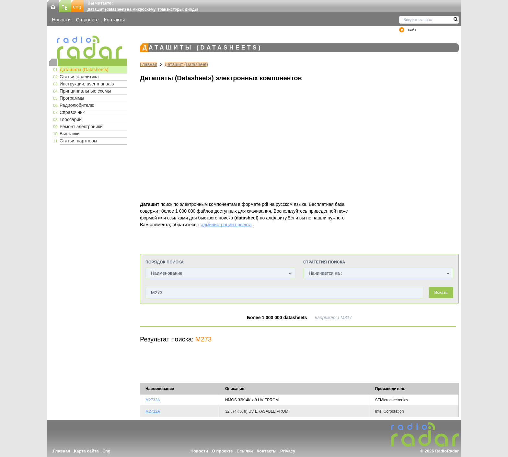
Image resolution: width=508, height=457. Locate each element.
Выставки (70, 133)
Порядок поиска (164, 262)
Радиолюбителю (77, 105)
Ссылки (245, 451)
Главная (148, 64)
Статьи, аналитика (79, 76)
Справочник (72, 112)
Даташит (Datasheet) (186, 64)
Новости (61, 19)
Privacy (287, 451)
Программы (72, 98)
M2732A (152, 400)
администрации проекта (226, 224)
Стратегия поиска (324, 262)
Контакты (114, 19)
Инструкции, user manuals (87, 83)
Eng (106, 451)
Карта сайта (86, 451)
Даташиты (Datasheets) (84, 69)
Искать (441, 292)
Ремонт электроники (81, 126)
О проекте (87, 19)
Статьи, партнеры (78, 140)
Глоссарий (71, 119)
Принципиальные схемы (85, 91)
